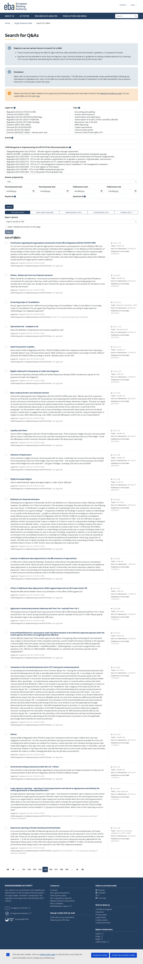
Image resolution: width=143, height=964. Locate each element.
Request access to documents (62, 901)
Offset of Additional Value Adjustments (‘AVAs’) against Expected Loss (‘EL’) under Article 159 (48, 588)
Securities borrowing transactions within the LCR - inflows (34, 766)
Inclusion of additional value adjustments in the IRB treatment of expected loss (43, 558)
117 (56, 870)
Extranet (123, 5)
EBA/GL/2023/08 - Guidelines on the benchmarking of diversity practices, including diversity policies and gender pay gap (71, 154)
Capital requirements (105, 127)
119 (67, 870)
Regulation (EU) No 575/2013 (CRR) (37, 112)
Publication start (80, 187)
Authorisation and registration (105, 117)
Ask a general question (59, 893)
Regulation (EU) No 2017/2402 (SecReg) (37, 122)
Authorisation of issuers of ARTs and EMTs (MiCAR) (105, 119)
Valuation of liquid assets (20, 455)
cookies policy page (47, 954)
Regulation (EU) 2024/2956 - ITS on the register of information (71, 167)
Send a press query (58, 895)
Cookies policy (101, 920)
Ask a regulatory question (61, 898)
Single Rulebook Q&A (23, 23)
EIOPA (98, 934)
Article (8, 137)
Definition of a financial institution (24, 499)
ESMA (98, 936)
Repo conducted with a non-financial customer (29, 393)
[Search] (135, 16)
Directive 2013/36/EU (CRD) (37, 114)
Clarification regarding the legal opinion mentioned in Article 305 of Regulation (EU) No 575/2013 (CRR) (53, 243)
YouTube (102, 898)
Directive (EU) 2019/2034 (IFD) (37, 127)
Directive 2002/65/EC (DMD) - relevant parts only (37, 132)
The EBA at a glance (104, 909)
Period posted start (13, 187)
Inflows (13, 734)
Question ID (78, 196)
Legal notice (101, 917)
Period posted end (47, 187)
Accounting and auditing (105, 112)
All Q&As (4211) (126, 212)
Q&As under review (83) (44, 212)
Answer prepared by (14, 177)
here (38, 96)
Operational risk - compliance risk (24, 326)
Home (7, 23)
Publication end (114, 187)
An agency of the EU (16, 908)
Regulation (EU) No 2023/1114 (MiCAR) (37, 119)
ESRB (98, 939)
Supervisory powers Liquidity (22, 347)
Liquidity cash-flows (18, 430)
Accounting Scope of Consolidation (24, 302)
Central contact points (105, 130)
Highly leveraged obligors (21, 479)
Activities (24, 16)
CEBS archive (101, 942)
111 (24, 870)
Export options (11, 217)
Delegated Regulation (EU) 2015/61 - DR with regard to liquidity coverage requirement (71, 151)
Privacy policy (101, 914)
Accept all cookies (100, 955)
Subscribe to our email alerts (62, 917)
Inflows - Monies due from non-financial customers (31, 275)
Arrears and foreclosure (105, 114)
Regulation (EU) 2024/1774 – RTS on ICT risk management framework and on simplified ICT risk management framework (71, 164)
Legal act (9, 107)
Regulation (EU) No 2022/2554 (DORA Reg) (37, 117)
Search (9, 207)
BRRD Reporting (105, 124)
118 (62, 870)
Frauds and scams (103, 922)
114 (40, 870)
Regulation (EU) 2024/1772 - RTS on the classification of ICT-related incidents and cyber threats (71, 161)
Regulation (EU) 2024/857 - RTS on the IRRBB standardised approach (71, 169)
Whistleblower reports (59, 906)
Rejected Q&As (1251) (73, 212)
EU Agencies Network (17, 913)
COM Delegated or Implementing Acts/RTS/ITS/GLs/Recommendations (37, 147)
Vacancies (100, 912)
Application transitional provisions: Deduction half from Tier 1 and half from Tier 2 (44, 608)
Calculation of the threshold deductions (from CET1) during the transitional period (44, 667)
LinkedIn (101, 893)
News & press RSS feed (59, 920)
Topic (75, 107)
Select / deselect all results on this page (24, 227)
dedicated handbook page (111, 93)
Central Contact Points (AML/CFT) (105, 132)
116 (51, 870)
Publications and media (75, 16)
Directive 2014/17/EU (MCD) (37, 130)
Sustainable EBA (17, 919)
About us (9, 16)
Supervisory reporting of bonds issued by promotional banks (35, 828)
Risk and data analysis (46, 16)
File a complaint (56, 903)
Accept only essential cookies (123, 955)
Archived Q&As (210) (101, 212)
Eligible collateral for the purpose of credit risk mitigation (34, 371)
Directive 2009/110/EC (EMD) (37, 124)
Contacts (54, 890)
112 (30, 870)
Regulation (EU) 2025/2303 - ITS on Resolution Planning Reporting (71, 172)
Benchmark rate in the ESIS (105, 122)
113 (35, 870)
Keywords (9, 196)
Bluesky (101, 890)
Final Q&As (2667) (17, 212)
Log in (132, 5)
